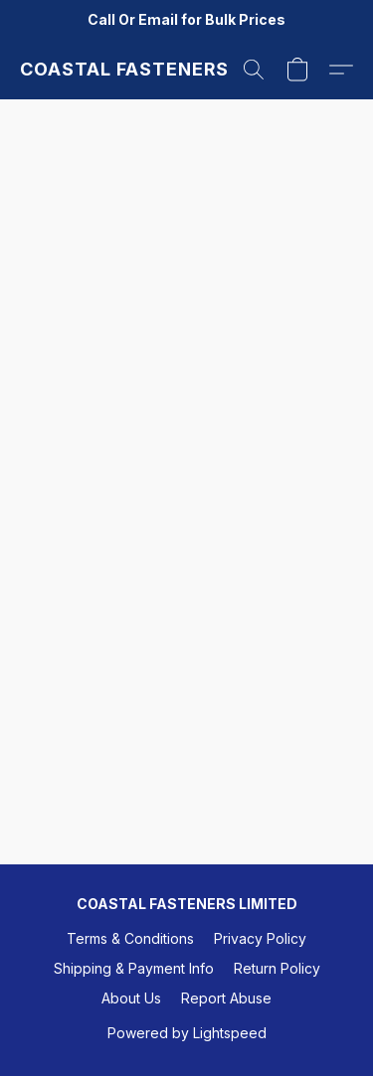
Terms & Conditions (130, 938)
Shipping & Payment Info (134, 968)
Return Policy (277, 968)
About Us (131, 998)
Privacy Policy (260, 938)
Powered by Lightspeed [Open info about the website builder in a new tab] (187, 1032)
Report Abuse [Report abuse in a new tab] (226, 998)
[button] (124, 69)
